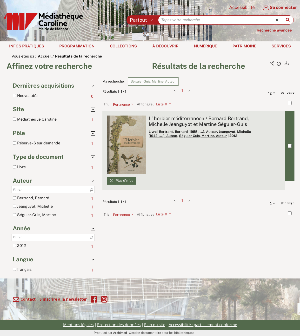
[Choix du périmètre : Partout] (143, 20)
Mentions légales (78, 324)
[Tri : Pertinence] (121, 104)
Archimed (120, 333)
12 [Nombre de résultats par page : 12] (272, 92)
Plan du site (154, 324)
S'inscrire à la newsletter (63, 299)
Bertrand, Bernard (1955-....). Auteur (188, 132)
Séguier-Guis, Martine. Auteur (203, 136)
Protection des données (119, 324)
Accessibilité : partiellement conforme (203, 324)
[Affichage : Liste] (165, 104)
